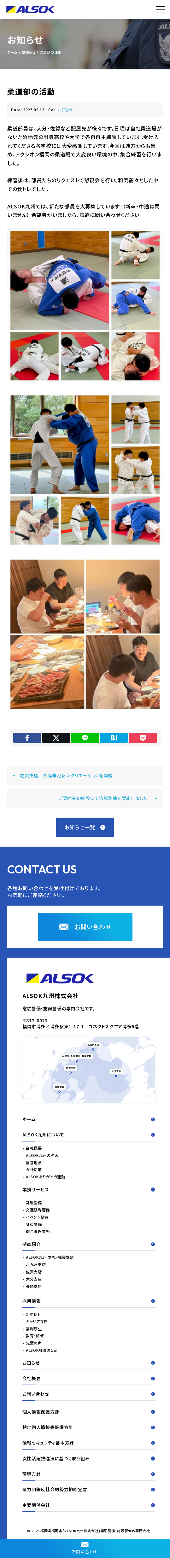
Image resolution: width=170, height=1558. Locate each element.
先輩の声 (34, 1342)
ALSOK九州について (88, 1135)
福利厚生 (34, 1328)
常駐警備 (34, 1202)
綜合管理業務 (38, 1231)
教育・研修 (35, 1336)
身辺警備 (34, 1224)
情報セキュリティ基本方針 (88, 1443)
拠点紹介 (88, 1244)
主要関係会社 (88, 1505)
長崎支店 (34, 1286)
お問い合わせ (85, 1548)
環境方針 (88, 1474)
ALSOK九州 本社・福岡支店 (50, 1257)
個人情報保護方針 (88, 1412)
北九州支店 (36, 1264)
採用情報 (88, 1301)
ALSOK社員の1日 (41, 1350)
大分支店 (34, 1278)
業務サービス (88, 1189)
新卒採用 (34, 1314)
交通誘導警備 (38, 1209)
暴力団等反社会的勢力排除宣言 (88, 1489)
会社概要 (34, 1148)
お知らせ (65, 109)
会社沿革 (34, 1169)
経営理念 (34, 1162)
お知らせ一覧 (85, 827)
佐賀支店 (34, 1271)
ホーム (88, 1119)
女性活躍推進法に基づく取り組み (88, 1458)
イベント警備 (37, 1217)
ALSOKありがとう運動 (45, 1176)
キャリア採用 (37, 1321)
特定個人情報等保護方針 (88, 1427)
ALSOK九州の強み (42, 1155)
